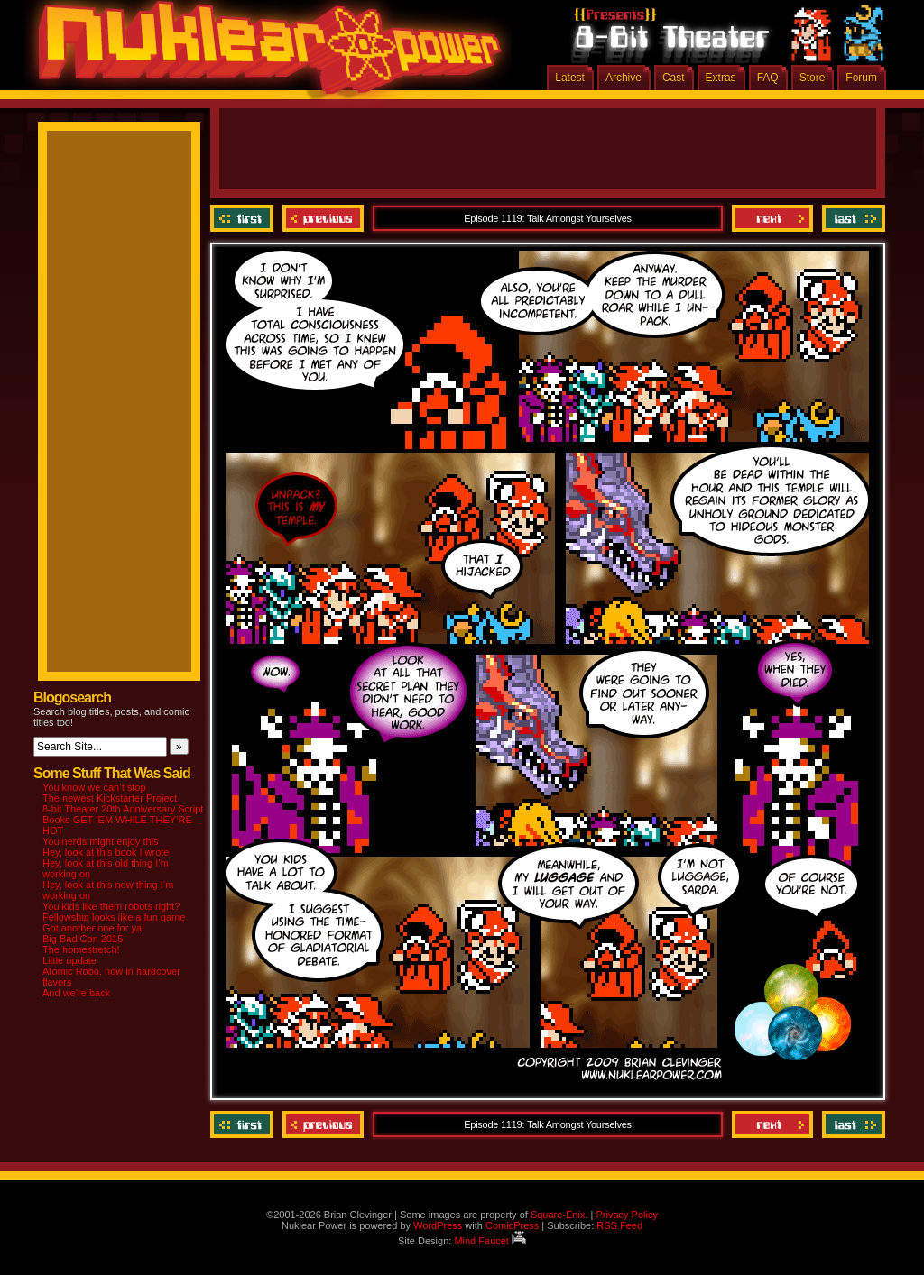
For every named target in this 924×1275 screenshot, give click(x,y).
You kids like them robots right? (111, 906)
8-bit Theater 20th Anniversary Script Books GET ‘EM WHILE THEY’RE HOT (122, 819)
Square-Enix (558, 1214)
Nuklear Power (263, 54)
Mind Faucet (490, 1240)
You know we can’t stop (94, 787)
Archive (623, 77)
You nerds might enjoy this (100, 841)
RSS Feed (619, 1225)
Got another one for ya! (93, 927)
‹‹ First (244, 218)
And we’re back (76, 992)
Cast (673, 77)
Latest (570, 77)
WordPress (437, 1225)
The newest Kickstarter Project (109, 798)
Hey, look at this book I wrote (105, 852)
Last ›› (851, 218)
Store (812, 77)
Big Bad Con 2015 (82, 938)
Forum (861, 77)
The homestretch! (81, 949)
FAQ (768, 77)
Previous (323, 218)
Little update (69, 960)
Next (772, 218)
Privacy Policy (626, 1214)
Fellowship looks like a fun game (113, 917)
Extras (721, 77)
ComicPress (512, 1225)
